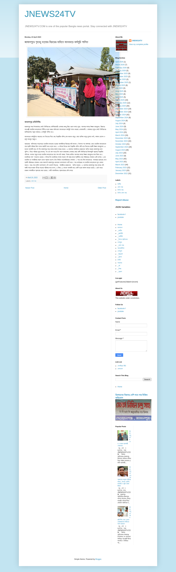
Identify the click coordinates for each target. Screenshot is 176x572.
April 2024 (119, 132)
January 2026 (120, 71)
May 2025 (119, 94)
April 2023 (119, 162)
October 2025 (120, 79)
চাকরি (119, 260)
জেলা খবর (33, 181)
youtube (121, 217)
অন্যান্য (120, 263)
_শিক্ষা (119, 269)
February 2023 (121, 168)
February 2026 (121, 68)
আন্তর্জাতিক (121, 248)
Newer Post (29, 188)
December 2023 (121, 138)
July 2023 (119, 153)
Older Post (102, 188)
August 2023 (120, 150)
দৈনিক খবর (120, 190)
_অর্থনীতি (120, 236)
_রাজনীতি (120, 233)
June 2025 (119, 91)
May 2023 (119, 159)
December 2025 (121, 73)
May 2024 (119, 129)
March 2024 (119, 135)
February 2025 (121, 103)
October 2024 (120, 115)
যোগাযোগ (120, 369)
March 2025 (119, 100)
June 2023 (119, 156)
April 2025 (119, 97)
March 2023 (119, 165)
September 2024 (121, 118)
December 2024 (121, 109)
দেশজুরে (120, 242)
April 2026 (119, 62)
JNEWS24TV (50, 14)
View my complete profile (138, 44)
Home (66, 188)
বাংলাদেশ (120, 227)
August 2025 (120, 85)
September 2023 (121, 147)
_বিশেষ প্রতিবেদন (123, 239)
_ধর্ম (119, 266)
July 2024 (119, 123)
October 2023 (120, 144)
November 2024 (121, 112)
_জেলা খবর (121, 245)
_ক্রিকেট (120, 254)
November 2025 (121, 76)
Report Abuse (121, 200)
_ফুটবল (120, 257)
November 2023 (121, 141)
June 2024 (119, 126)
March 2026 (119, 65)
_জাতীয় (120, 231)
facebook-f (122, 214)
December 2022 (121, 173)
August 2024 (120, 121)
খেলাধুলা (120, 251)
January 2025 (120, 106)
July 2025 (119, 88)
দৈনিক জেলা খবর (122, 193)
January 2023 (120, 170)
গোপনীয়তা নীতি (122, 366)
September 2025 (121, 82)
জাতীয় (119, 184)
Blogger (98, 559)
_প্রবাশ (120, 272)
